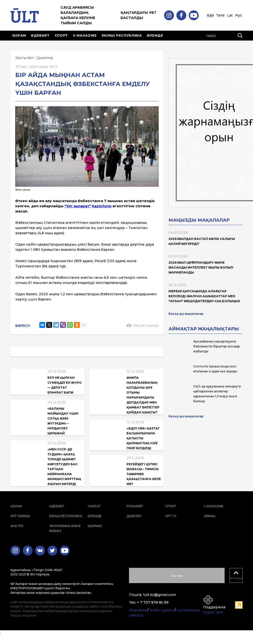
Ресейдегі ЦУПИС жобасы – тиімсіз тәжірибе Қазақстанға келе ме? (143, 474)
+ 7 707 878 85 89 (153, 602)
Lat (230, 15)
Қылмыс (95, 526)
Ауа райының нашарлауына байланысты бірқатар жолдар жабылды (216, 346)
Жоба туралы (161, 610)
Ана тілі (16, 526)
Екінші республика (122, 35)
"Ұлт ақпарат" (77, 206)
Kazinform (101, 206)
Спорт (61, 35)
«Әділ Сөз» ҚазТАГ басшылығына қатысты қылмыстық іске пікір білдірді (143, 438)
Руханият (134, 506)
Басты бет (24, 58)
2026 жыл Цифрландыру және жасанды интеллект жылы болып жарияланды (201, 267)
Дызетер (45, 58)
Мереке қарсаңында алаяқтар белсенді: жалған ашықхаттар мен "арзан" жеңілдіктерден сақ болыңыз (204, 296)
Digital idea (213, 612)
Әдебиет (40, 35)
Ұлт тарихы (20, 516)
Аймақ (209, 516)
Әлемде (155, 35)
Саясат (94, 506)
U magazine (85, 35)
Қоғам (19, 35)
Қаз (210, 15)
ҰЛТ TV (170, 516)
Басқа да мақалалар (186, 314)
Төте (220, 15)
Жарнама (137, 610)
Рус (238, 15)
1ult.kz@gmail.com (159, 595)
